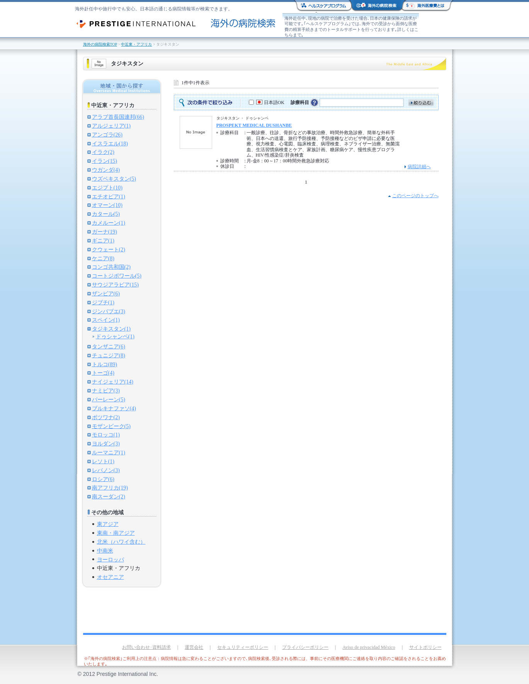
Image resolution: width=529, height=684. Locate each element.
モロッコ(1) (106, 435)
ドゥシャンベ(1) (115, 336)
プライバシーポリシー (305, 647)
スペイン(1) (106, 320)
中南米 (105, 551)
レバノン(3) (106, 470)
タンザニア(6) (108, 346)
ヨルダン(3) (106, 443)
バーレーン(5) (108, 399)
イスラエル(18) (110, 143)
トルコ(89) (104, 364)
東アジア (108, 524)
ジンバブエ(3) (108, 311)
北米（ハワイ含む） (121, 542)
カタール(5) (106, 214)
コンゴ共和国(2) (111, 267)
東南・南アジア (116, 533)
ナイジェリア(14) (112, 382)
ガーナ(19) (104, 232)
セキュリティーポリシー (242, 647)
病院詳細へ (419, 166)
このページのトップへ (415, 195)
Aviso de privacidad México (368, 647)
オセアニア (110, 577)
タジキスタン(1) (111, 329)
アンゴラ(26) (107, 134)
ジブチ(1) (103, 302)
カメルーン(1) (108, 223)
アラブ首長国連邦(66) (118, 117)
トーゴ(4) (103, 373)
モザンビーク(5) (111, 426)
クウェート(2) (108, 249)
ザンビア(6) (106, 293)
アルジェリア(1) (111, 126)
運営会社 (194, 647)
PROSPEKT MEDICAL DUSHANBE (254, 125)
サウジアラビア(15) (115, 284)
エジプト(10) (107, 187)
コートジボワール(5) (116, 276)
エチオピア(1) (108, 196)
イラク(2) (103, 152)
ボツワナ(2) (106, 417)
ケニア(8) (103, 258)
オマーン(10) (107, 205)
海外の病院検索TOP (100, 44)
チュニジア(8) (108, 355)
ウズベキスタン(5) (114, 179)
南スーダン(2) (108, 496)
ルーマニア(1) (108, 452)
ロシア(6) (103, 479)
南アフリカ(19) (110, 487)
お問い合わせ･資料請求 (146, 647)
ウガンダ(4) (106, 170)
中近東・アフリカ (136, 44)
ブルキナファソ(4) (114, 408)
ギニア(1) (103, 240)
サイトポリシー (425, 647)
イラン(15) (104, 161)
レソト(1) (103, 461)
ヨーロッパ (110, 559)
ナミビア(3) (106, 390)
